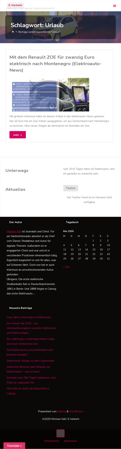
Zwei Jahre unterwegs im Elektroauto (29, 317)
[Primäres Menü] (114, 6)
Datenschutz (51, 441)
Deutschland (32, 94)
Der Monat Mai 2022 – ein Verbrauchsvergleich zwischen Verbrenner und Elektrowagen (31, 328)
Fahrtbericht (41, 97)
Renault (40, 86)
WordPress (76, 411)
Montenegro (37, 100)
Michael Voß (14, 231)
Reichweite (19, 102)
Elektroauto (31, 84)
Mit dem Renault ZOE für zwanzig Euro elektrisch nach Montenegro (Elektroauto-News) (55, 63)
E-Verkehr (16, 5)
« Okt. (66, 267)
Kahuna (61, 411)
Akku (19, 84)
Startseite (19, 89)
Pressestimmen (24, 86)
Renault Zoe (47, 102)
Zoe (30, 89)
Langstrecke (20, 100)
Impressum (70, 441)
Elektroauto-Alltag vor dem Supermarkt (30, 361)
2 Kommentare (24, 105)
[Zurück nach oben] (60, 434)
